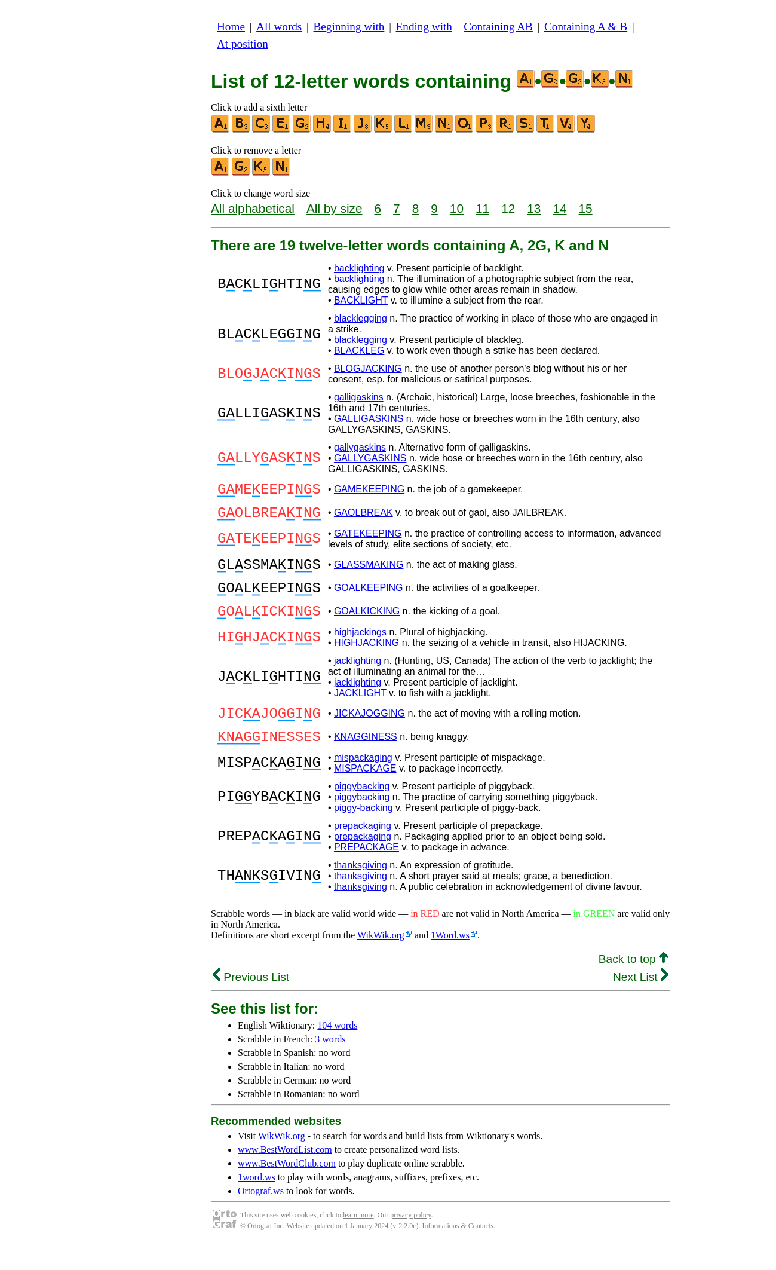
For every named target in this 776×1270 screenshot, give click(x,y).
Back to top (633, 984)
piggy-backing (363, 833)
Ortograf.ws (261, 1216)
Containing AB (498, 26)
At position (242, 44)
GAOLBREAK (363, 518)
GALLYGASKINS (370, 458)
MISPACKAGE (365, 793)
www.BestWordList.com (285, 1175)
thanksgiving (360, 890)
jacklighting (357, 679)
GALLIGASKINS (369, 419)
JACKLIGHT (360, 711)
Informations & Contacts (457, 1251)
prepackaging (362, 851)
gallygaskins (360, 447)
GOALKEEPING (368, 600)
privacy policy (410, 1240)
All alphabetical (253, 208)
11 (482, 208)
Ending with (424, 26)
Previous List (251, 1002)
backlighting (359, 268)
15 (586, 208)
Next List (640, 1002)
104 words (337, 1050)
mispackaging (363, 783)
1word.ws (256, 1202)
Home (231, 26)
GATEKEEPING (368, 540)
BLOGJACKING (368, 368)
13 (534, 208)
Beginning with (349, 26)
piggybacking (361, 811)
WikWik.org (380, 960)
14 (559, 208)
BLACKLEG (359, 350)
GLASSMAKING (368, 573)
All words (279, 26)
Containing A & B (585, 26)
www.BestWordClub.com (287, 1188)
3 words (330, 1064)
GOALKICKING (367, 627)
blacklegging (360, 318)
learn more (358, 1240)
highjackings (360, 650)
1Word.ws (450, 960)
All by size (334, 208)
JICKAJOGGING (369, 733)
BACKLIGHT (361, 300)
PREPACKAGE (366, 872)
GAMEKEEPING (369, 491)
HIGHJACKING (366, 661)
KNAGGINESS (365, 760)
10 (457, 208)
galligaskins (359, 397)
